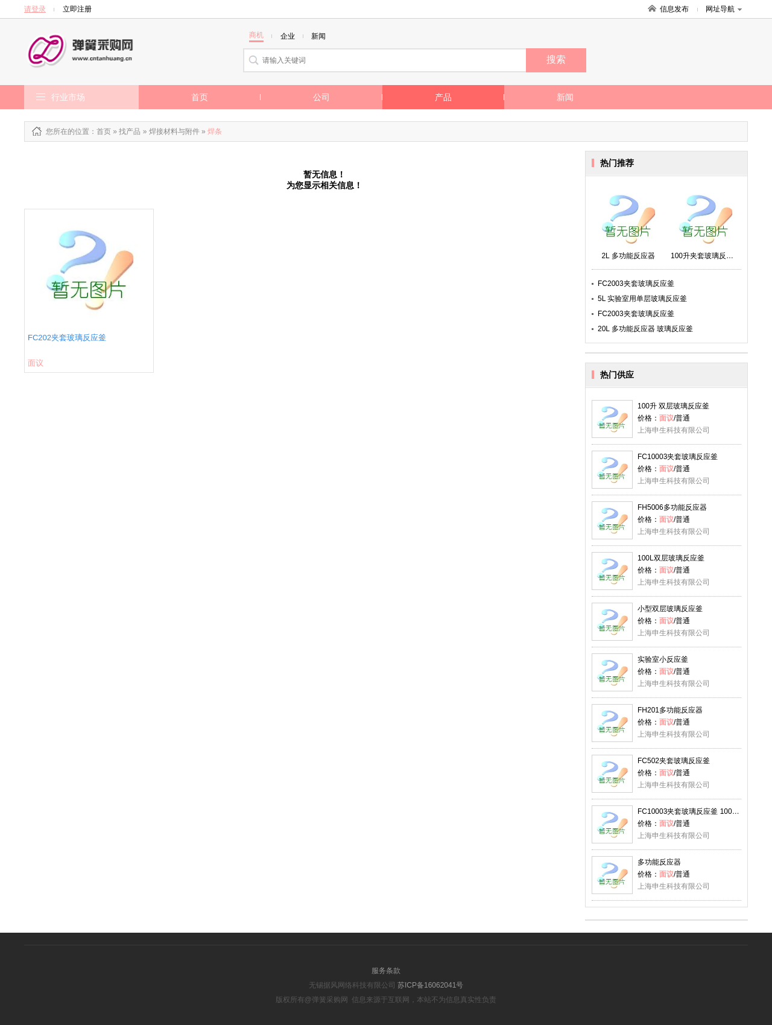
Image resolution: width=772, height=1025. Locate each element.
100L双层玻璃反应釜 (671, 558)
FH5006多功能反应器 (672, 507)
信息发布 (674, 9)
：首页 (100, 131)
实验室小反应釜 (663, 659)
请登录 (35, 9)
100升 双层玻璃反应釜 (673, 406)
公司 (321, 97)
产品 (443, 97)
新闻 (565, 97)
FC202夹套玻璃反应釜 (67, 337)
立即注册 (77, 9)
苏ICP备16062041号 (430, 985)
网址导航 (724, 9)
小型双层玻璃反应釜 (670, 609)
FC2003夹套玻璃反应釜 (636, 283)
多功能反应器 (659, 862)
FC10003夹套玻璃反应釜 (678, 456)
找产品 (130, 131)
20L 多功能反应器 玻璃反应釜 (645, 329)
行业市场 (68, 97)
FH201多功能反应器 (670, 710)
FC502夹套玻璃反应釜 (674, 761)
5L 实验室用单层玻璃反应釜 (642, 298)
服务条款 (386, 970)
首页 (199, 97)
